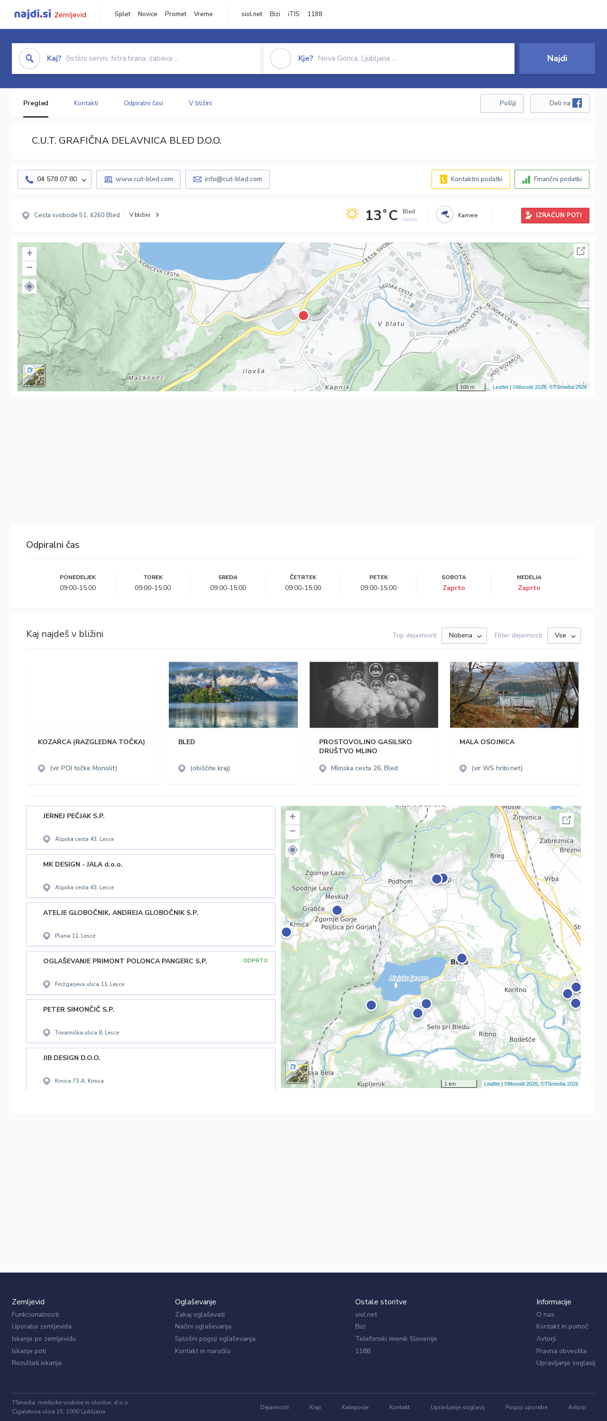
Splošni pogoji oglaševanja (215, 1338)
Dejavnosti (274, 1407)
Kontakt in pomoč (562, 1326)
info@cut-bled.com (233, 179)
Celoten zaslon (581, 251)
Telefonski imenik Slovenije (396, 1338)
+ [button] (30, 254)
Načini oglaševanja (203, 1326)
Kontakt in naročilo (203, 1351)
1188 (314, 14)
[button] (29, 286)
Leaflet (500, 387)
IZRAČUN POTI (559, 215)
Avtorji (546, 1338)
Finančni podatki (558, 179)
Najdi (557, 58)
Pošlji (508, 103)
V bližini (200, 103)
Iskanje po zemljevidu (44, 1338)
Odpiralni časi (144, 103)
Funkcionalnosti (35, 1314)
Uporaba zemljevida (42, 1326)
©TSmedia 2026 (568, 387)
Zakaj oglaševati (200, 1314)
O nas (545, 1314)
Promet (175, 14)
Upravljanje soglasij (565, 1362)
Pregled (35, 103)
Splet (122, 14)
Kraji (315, 1407)
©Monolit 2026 (529, 387)
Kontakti (86, 103)
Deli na (566, 103)
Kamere (468, 215)
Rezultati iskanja (37, 1362)
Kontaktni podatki (477, 179)
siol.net (251, 14)
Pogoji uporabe (526, 1407)
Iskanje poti (29, 1351)
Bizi (275, 14)
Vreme (203, 14)
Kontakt (399, 1407)
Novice (147, 14)
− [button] (30, 268)
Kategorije (355, 1407)
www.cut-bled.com (144, 179)
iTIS (294, 14)
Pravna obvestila (561, 1351)
